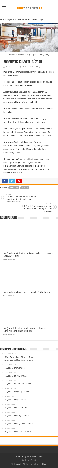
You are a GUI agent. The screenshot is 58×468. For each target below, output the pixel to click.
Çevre (16, 19)
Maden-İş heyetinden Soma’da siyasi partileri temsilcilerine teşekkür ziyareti (22, 198)
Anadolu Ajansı (11, 67)
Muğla (25, 188)
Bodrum (14, 188)
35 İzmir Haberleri (35, 456)
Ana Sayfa (6, 19)
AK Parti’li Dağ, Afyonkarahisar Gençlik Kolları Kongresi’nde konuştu (36, 207)
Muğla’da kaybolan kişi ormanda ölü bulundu (26, 292)
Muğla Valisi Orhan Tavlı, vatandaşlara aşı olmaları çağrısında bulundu (25, 329)
